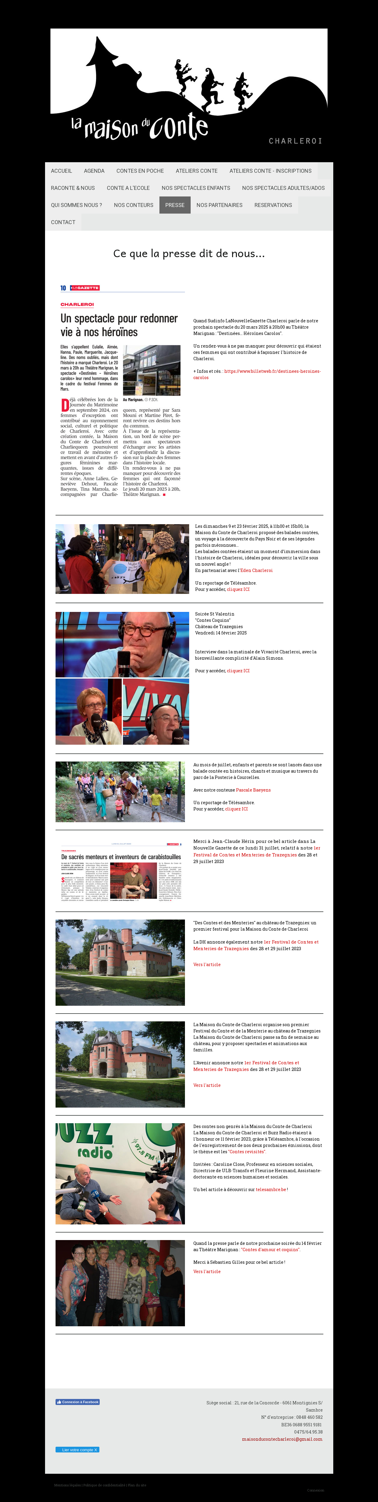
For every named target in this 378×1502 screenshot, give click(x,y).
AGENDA (94, 171)
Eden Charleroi (256, 570)
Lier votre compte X (77, 1450)
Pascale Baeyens (253, 790)
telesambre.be (271, 1189)
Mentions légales (67, 1485)
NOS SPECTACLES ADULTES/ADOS (283, 188)
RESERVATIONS (273, 205)
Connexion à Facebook (77, 1402)
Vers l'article (207, 964)
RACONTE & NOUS (73, 188)
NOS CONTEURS (133, 205)
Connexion (315, 1490)
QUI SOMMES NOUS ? (76, 205)
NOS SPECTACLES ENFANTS (196, 188)
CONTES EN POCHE (140, 171)
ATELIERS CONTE (197, 171)
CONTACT (63, 222)
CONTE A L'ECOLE (128, 188)
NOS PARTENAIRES (220, 205)
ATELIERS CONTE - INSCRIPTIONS (271, 171)
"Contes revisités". (247, 1151)
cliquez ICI (238, 589)
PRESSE (175, 205)
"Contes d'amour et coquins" (270, 1249)
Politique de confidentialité (104, 1485)
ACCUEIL (61, 171)
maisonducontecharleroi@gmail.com (282, 1439)
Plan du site (137, 1485)
